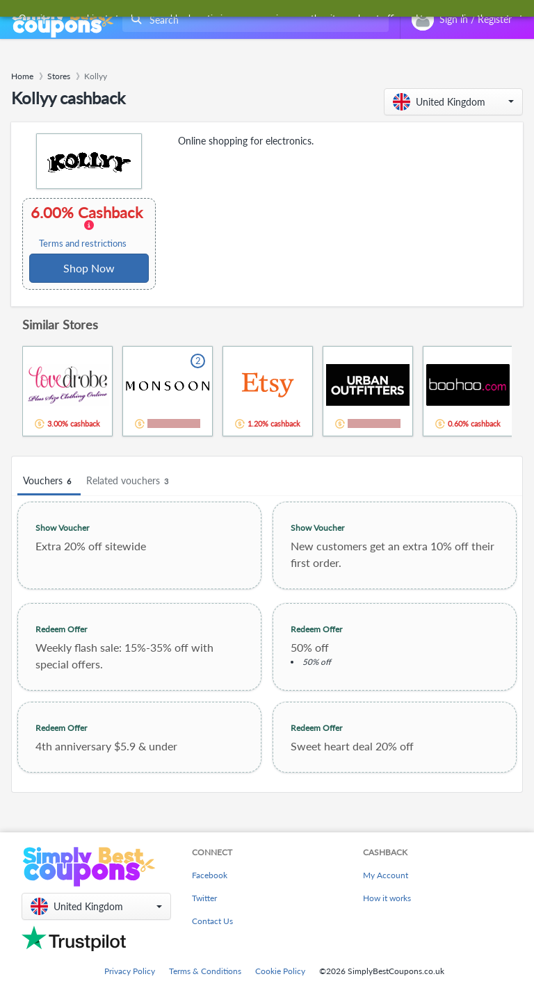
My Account (385, 875)
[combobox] (252, 19)
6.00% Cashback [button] (88, 226)
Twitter (204, 898)
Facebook (209, 875)
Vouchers (49, 481)
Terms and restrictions (83, 243)
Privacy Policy (129, 971)
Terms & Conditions (205, 971)
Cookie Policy (280, 971)
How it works (387, 898)
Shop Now (89, 267)
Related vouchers (129, 481)
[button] (453, 101)
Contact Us (212, 921)
